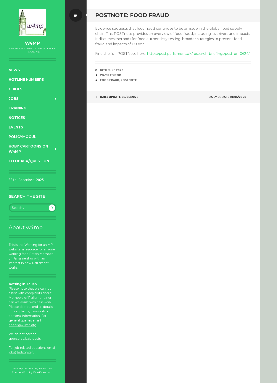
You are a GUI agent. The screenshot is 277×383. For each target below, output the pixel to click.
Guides (16, 89)
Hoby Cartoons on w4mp (28, 149)
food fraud (109, 80)
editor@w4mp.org (22, 325)
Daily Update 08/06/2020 (116, 97)
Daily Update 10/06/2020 (230, 97)
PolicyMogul (22, 137)
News (14, 70)
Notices (17, 118)
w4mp (32, 43)
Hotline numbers (26, 80)
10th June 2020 (111, 70)
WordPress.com (43, 372)
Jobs (14, 99)
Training (17, 108)
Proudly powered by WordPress (32, 368)
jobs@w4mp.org (21, 352)
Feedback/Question (29, 161)
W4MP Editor (110, 75)
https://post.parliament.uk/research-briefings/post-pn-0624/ (198, 54)
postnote (129, 80)
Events (16, 127)
